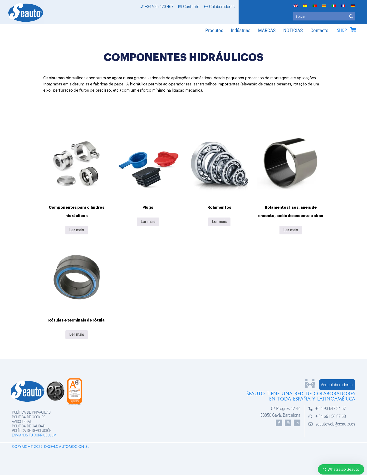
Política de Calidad (28, 426)
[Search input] (320, 16)
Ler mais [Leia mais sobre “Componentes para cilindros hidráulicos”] (76, 230)
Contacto (319, 30)
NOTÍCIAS (293, 30)
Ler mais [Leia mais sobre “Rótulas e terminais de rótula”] (76, 334)
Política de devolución (32, 430)
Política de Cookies (28, 417)
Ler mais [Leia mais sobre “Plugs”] (148, 222)
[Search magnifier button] (351, 16)
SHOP (342, 30)
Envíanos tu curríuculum (34, 435)
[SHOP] (353, 29)
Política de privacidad (31, 412)
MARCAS (267, 30)
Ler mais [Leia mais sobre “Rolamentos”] (219, 222)
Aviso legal (22, 421)
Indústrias (240, 30)
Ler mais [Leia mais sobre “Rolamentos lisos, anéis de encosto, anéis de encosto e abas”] (290, 230)
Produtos (214, 30)
